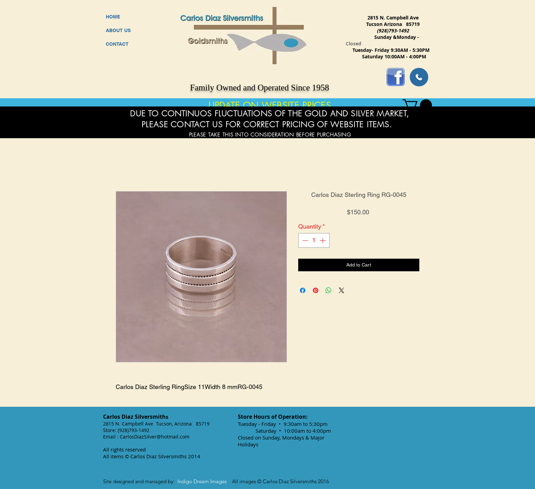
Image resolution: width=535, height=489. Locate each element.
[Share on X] (341, 290)
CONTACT (117, 44)
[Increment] (323, 240)
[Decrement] (304, 240)
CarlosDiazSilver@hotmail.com (154, 436)
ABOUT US (118, 30)
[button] (417, 105)
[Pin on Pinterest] (316, 290)
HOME (113, 16)
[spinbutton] (314, 240)
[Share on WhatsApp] (328, 290)
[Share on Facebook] (303, 290)
